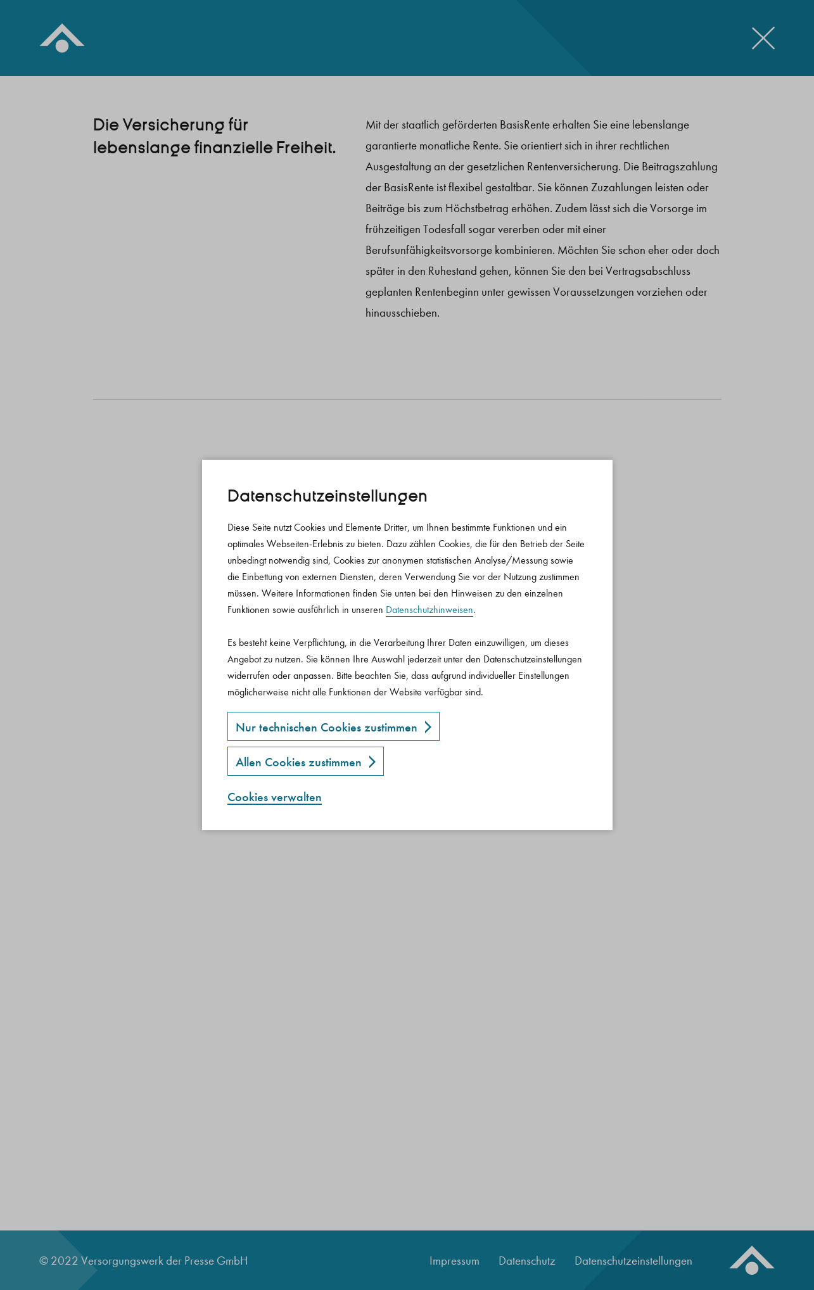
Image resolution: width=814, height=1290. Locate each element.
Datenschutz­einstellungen (327, 496)
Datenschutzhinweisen (429, 610)
